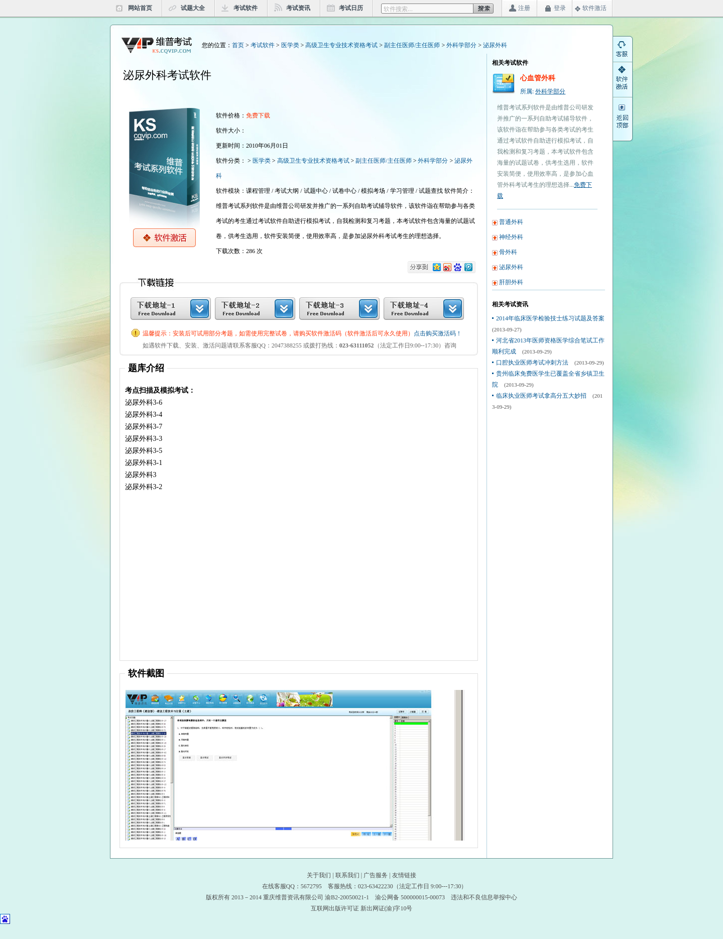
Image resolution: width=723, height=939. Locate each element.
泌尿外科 (495, 45)
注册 (524, 8)
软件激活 (594, 8)
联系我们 (347, 875)
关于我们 (319, 875)
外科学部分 (461, 45)
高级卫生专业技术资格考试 (341, 45)
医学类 (290, 45)
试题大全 (193, 8)
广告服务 (376, 875)
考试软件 (245, 8)
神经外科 (511, 237)
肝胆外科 (511, 282)
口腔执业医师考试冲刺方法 (532, 362)
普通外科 (511, 221)
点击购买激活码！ (438, 333)
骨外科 (508, 252)
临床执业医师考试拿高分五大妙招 (541, 395)
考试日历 (351, 8)
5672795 (311, 886)
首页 (238, 45)
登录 (560, 8)
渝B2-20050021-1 (347, 897)
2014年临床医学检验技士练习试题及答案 (550, 318)
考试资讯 (298, 8)
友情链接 (404, 875)
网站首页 (140, 8)
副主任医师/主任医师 (412, 45)
